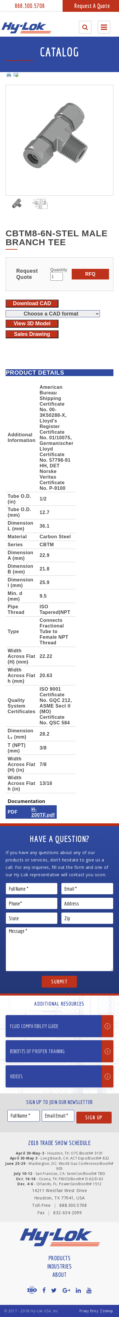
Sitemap (108, 1311)
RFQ (90, 274)
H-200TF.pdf (43, 812)
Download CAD (32, 303)
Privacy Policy (88, 1311)
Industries (59, 1266)
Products (59, 1258)
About (60, 1274)
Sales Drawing (32, 334)
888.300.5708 (30, 5)
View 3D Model (32, 323)
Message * (59, 949)
